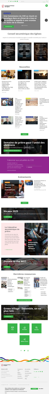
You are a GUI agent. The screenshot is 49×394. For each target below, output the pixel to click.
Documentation (28, 373)
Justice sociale (24, 52)
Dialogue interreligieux (41, 51)
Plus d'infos (9, 392)
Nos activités (27, 369)
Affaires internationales (41, 54)
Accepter (34, 388)
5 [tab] (27, 25)
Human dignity (43, 293)
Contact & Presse (27, 376)
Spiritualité (8, 54)
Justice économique (24, 54)
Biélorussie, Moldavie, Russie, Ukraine (33, 245)
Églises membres (19, 373)
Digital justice (10, 291)
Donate (7, 266)
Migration (41, 49)
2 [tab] (23, 25)
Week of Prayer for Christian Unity (12, 150)
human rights (43, 291)
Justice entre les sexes (24, 48)
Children (26, 289)
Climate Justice (27, 287)
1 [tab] (22, 25)
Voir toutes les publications (24, 300)
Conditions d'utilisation (13, 384)
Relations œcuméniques (8, 49)
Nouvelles (20, 376)
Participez (27, 371)
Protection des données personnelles (23, 384)
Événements (20, 378)
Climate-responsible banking (26, 295)
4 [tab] (25, 25)
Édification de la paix (40, 52)
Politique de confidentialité (11, 170)
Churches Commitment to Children (27, 291)
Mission (8, 52)
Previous (2, 20)
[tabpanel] (24, 20)
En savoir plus (8, 316)
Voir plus (24, 134)
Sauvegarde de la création (24, 49)
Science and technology (10, 289)
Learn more (7, 216)
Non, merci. (41, 388)
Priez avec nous (9, 249)
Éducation (8, 48)
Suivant (46, 20)
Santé (24, 51)
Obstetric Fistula (43, 295)
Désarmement (41, 48)
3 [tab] (24, 25)
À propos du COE (20, 370)
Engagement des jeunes (8, 51)
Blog (26, 378)
